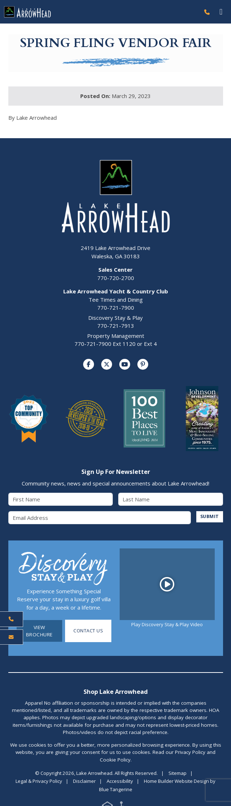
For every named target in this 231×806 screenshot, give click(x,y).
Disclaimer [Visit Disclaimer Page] (84, 781)
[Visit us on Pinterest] (142, 364)
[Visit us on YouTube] (124, 364)
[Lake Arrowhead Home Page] (100, 12)
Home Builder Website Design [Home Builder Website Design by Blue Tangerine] (176, 781)
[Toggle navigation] (221, 12)
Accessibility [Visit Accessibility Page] (120, 781)
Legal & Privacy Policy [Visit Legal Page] (39, 781)
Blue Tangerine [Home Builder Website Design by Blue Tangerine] (115, 789)
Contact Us (88, 631)
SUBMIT (209, 517)
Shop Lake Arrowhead (116, 691)
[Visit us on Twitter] (106, 364)
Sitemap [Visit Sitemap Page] (177, 773)
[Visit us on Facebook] (88, 364)
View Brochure (39, 631)
